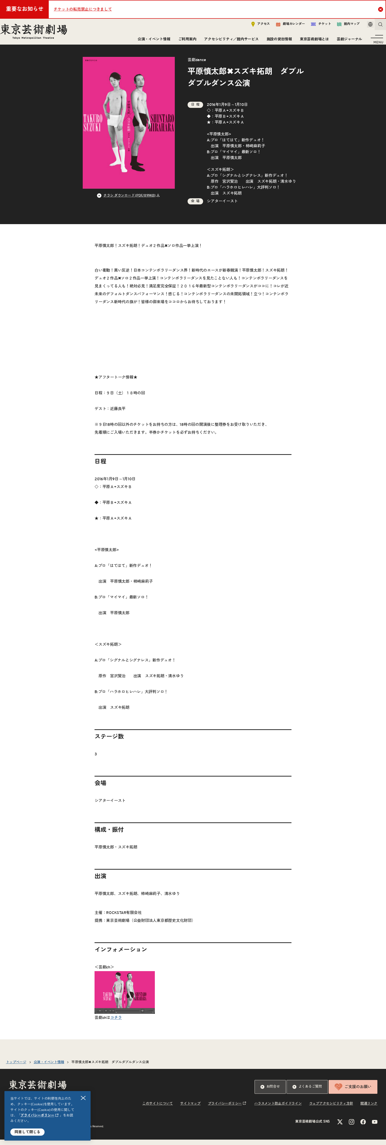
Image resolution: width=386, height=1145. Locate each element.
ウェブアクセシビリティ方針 (331, 1109)
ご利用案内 (185, 41)
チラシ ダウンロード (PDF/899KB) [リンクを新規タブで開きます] (129, 201)
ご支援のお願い (353, 1092)
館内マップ (341, 26)
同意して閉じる (27, 1132)
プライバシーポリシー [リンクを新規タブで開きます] (37, 1115)
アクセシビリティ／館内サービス (229, 41)
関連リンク (368, 1109)
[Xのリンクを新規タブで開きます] (340, 1127)
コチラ (116, 1023)
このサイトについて (157, 1109)
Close (381, 9)
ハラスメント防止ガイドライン (278, 1109)
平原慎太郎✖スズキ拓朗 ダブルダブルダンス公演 (110, 1067)
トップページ (16, 1067)
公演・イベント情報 (152, 41)
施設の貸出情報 (277, 41)
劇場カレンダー (283, 26)
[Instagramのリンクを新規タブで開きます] (351, 1127)
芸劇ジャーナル (347, 41)
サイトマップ (190, 1109)
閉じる (83, 1098)
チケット (314, 26)
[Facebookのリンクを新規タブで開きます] (363, 1127)
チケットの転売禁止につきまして (83, 9)
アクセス (253, 26)
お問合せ (270, 1092)
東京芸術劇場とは (312, 41)
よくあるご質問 (307, 1092)
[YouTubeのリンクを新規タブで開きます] (374, 1127)
